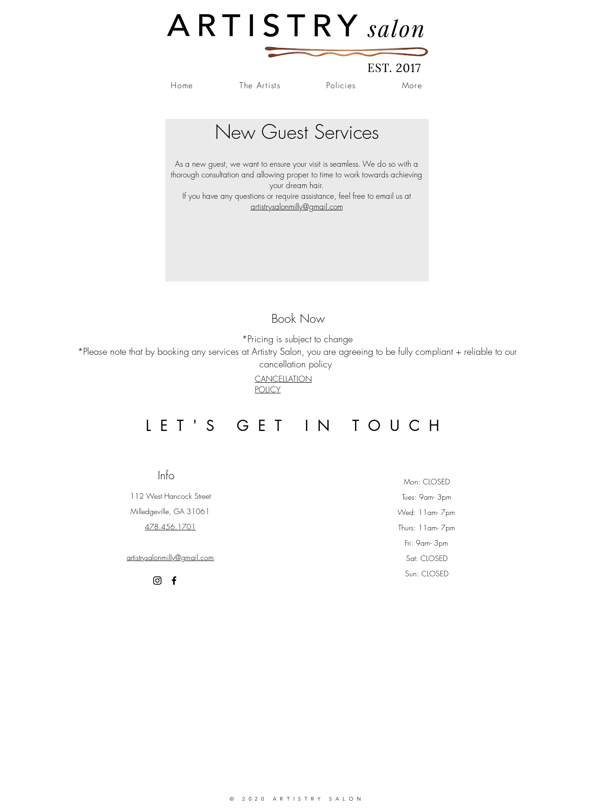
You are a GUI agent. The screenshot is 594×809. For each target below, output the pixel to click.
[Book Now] (297, 319)
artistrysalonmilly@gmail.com (297, 206)
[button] (412, 85)
